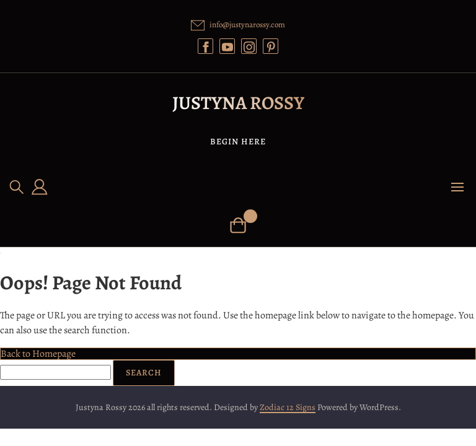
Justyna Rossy (238, 102)
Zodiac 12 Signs (287, 407)
